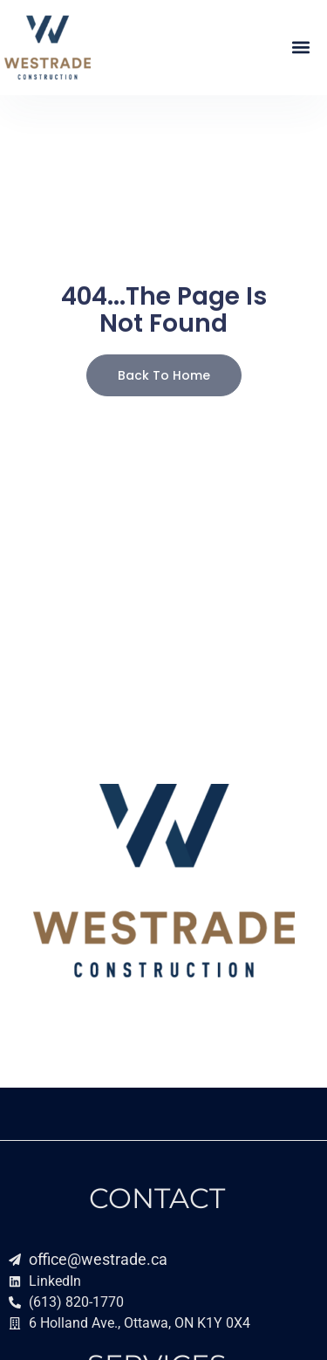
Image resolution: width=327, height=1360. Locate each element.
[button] (300, 47)
